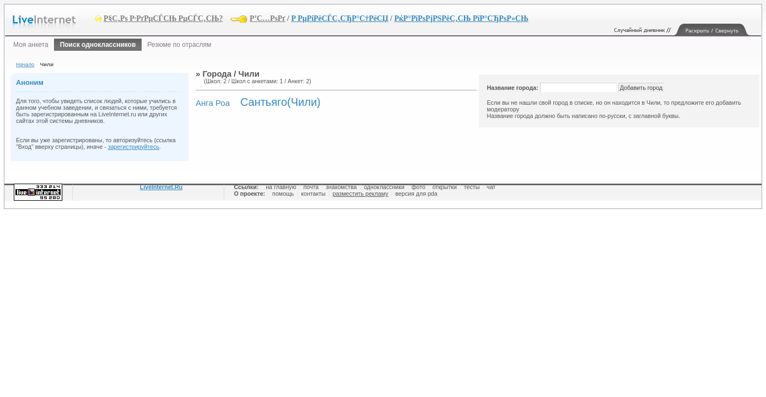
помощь (283, 193)
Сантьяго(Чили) (280, 102)
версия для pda (416, 193)
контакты (313, 193)
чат (491, 187)
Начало (25, 64)
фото (418, 187)
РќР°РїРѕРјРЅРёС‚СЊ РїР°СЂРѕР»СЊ (461, 18)
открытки (445, 187)
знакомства (341, 187)
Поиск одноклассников (98, 45)
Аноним (30, 82)
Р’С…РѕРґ (267, 18)
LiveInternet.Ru (161, 187)
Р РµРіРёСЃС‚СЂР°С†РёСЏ (339, 18)
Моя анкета (30, 45)
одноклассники (384, 187)
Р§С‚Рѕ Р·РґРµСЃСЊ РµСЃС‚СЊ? (163, 18)
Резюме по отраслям (179, 45)
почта (311, 187)
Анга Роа (213, 103)
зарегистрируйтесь (133, 146)
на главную (281, 187)
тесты (472, 187)
